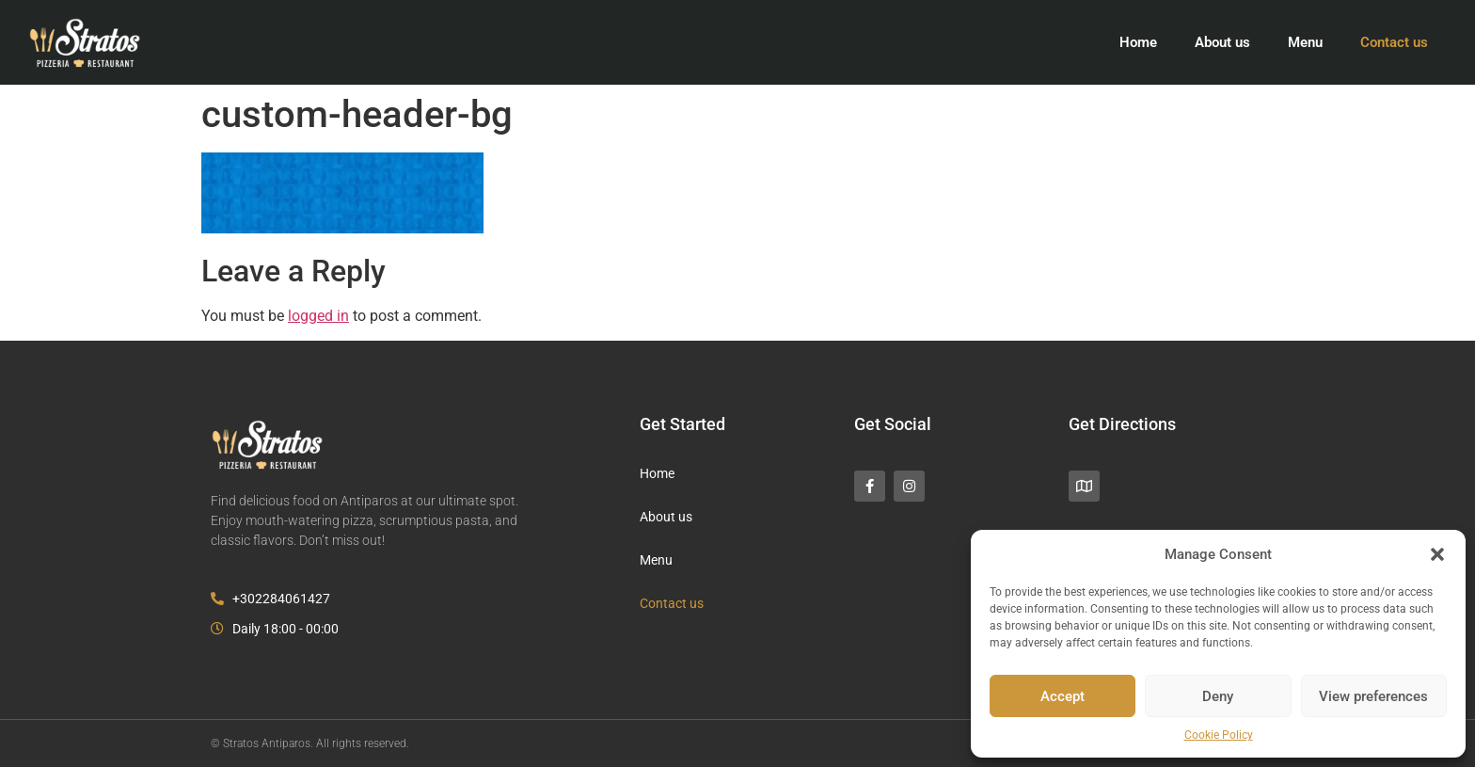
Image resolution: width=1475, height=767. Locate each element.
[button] (1437, 554)
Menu (1305, 42)
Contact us (1394, 42)
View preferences (1373, 696)
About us (1222, 42)
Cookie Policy (1218, 735)
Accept (1062, 696)
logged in (318, 316)
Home (1138, 42)
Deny (1217, 696)
